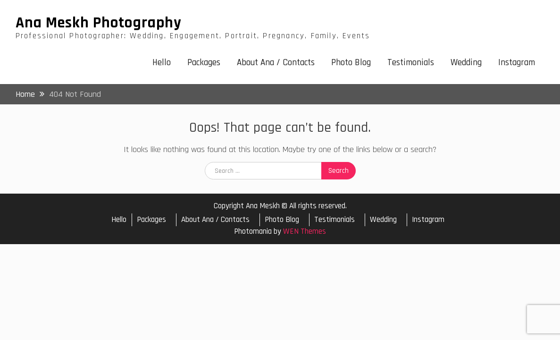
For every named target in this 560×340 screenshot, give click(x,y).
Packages (203, 62)
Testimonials (410, 62)
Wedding (466, 62)
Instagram (516, 62)
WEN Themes (304, 231)
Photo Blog (351, 62)
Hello (161, 62)
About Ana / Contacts (276, 62)
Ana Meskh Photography (99, 23)
